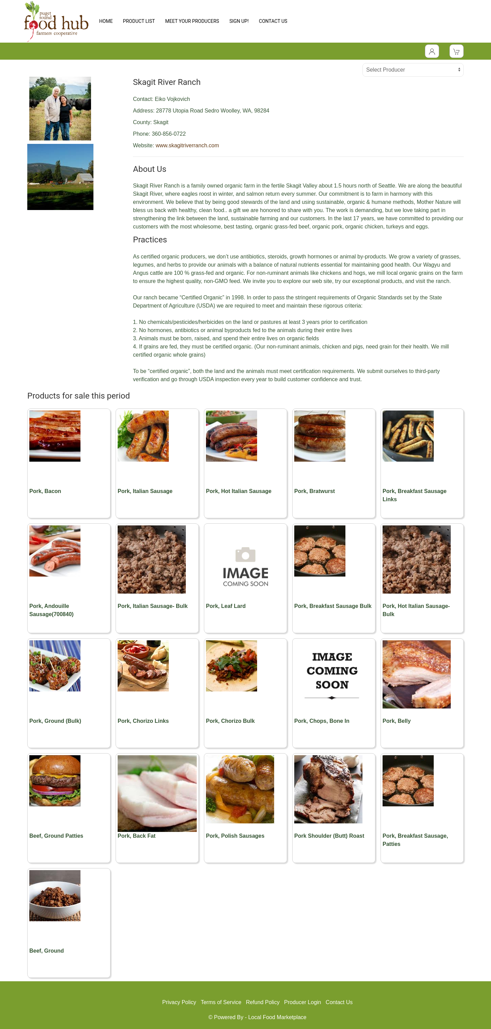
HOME (106, 21)
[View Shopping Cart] (456, 51)
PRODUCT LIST (139, 21)
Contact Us (339, 1002)
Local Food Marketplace (277, 1017)
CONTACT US (273, 21)
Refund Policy (263, 1002)
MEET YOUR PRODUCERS (192, 21)
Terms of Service (221, 1002)
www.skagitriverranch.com (187, 145)
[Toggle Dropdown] (432, 51)
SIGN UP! (239, 21)
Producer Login (302, 1002)
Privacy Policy (179, 1002)
